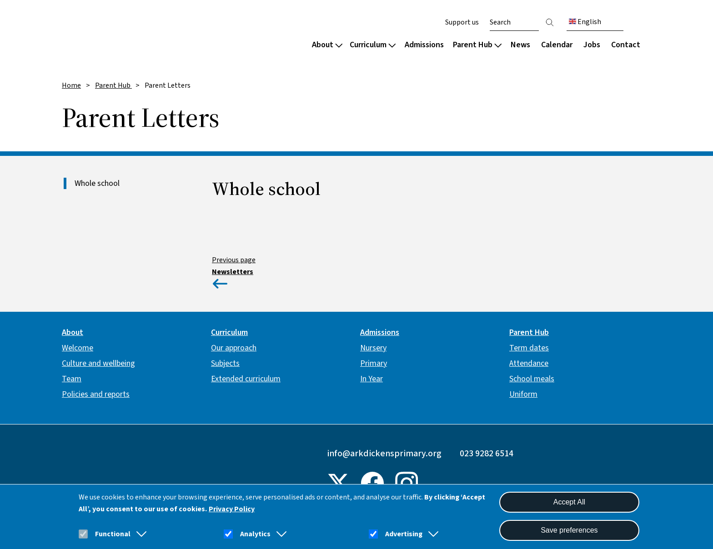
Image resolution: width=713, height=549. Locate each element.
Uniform (523, 394)
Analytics (255, 534)
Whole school (97, 183)
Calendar (556, 44)
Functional (113, 534)
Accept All (569, 502)
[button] (140, 534)
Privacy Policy (232, 509)
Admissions (424, 44)
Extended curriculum (246, 378)
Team (71, 378)
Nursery (373, 348)
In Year (371, 378)
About (327, 44)
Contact (625, 44)
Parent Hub (477, 44)
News (520, 44)
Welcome (77, 348)
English (585, 22)
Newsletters (232, 272)
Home (71, 85)
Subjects (225, 363)
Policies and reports (96, 394)
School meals (531, 378)
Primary (373, 363)
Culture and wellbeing (98, 363)
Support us (462, 22)
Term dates (529, 348)
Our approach (233, 348)
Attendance (528, 363)
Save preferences (569, 530)
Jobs (591, 44)
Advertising (403, 534)
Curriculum (373, 44)
